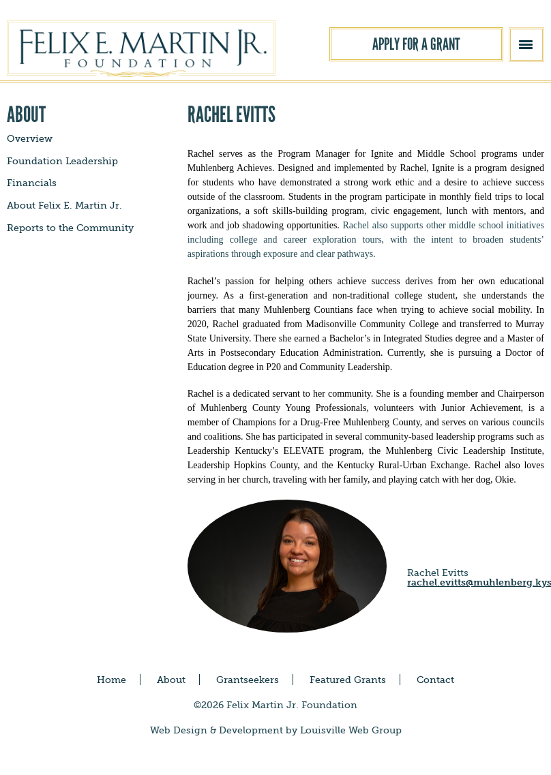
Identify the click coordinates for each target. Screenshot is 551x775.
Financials (32, 182)
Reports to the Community (70, 227)
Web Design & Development (216, 730)
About (171, 679)
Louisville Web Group (351, 730)
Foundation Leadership (62, 160)
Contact (435, 679)
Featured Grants (348, 679)
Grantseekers (247, 679)
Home (111, 679)
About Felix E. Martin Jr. (64, 205)
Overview (30, 138)
